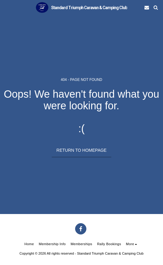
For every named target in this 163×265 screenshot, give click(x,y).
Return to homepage (82, 150)
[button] (7, 7)
